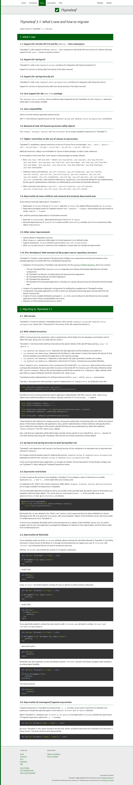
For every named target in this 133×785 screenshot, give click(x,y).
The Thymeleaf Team (27, 770)
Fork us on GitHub (52, 756)
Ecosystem (51, 3)
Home (23, 3)
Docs (42, 3)
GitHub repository (84, 265)
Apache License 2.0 (108, 778)
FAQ (60, 3)
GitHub (109, 3)
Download (33, 3)
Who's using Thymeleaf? (27, 773)
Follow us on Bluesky (53, 754)
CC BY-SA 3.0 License (108, 780)
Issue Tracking (24, 768)
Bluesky (100, 3)
